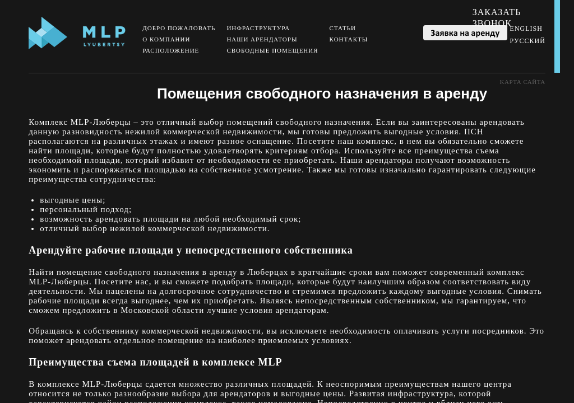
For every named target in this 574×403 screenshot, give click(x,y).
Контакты (349, 39)
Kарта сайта (522, 81)
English (526, 28)
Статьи (343, 28)
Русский (527, 41)
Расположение (170, 50)
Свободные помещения (272, 50)
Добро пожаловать (178, 28)
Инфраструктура (258, 28)
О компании (166, 39)
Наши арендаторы (261, 39)
